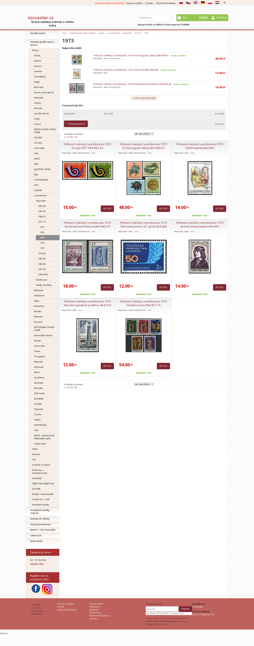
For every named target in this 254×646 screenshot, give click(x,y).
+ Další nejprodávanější (143, 97)
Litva (36, 185)
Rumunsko (39, 367)
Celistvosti (35, 535)
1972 (42, 232)
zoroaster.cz (41, 18)
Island (37, 158)
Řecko (37, 372)
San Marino (39, 377)
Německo (38, 316)
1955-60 (42, 206)
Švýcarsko (38, 409)
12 (65, 137)
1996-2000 (43, 274)
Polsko (37, 351)
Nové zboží (36, 541)
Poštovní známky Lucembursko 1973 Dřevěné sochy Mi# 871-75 (143, 303)
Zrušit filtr (219, 124)
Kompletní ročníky (40, 504)
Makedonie (39, 295)
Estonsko (38, 108)
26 (68, 137)
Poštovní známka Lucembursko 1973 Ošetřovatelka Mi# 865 (125, 69)
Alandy (37, 55)
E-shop (149, 618)
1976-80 (42, 253)
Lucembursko (40, 195)
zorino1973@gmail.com (203, 614)
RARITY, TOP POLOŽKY (43, 529)
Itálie (36, 163)
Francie (37, 124)
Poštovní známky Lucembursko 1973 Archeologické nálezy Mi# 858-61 (131, 55)
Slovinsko (38, 388)
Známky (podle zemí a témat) (42, 43)
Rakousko (38, 361)
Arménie (38, 71)
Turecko (38, 414)
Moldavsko (39, 306)
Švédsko (38, 404)
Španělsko (39, 398)
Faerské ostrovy (41, 113)
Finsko (37, 118)
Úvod (64, 33)
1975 (42, 248)
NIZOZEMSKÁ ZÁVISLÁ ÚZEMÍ (44, 329)
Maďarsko (38, 290)
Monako (38, 311)
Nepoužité (41, 200)
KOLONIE (36, 488)
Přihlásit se (95, 606)
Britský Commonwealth (43, 494)
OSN (36, 430)
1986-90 (42, 264)
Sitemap (93, 618)
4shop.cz (162, 624)
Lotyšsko (38, 190)
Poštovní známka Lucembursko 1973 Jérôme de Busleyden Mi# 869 (200, 224)
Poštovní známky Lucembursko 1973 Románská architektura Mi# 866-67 (132, 84)
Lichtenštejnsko (41, 179)
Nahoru (4, 633)
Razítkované (41, 279)
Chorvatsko (39, 148)
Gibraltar (38, 137)
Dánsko (37, 103)
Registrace (94, 609)
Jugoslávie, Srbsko (42, 169)
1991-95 (42, 269)
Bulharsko (38, 97)
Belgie (37, 82)
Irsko (36, 153)
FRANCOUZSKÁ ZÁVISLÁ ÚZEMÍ (45, 131)
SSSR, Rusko (39, 393)
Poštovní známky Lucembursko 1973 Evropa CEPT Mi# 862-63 (87, 146)
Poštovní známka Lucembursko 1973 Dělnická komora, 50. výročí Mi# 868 (143, 224)
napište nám (37, 563)
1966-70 (42, 216)
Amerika (36, 454)
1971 (42, 227)
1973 (42, 237)
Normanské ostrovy (43, 335)
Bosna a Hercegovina (44, 92)
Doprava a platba (134, 3)
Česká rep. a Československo (39, 471)
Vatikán (37, 419)
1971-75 (42, 221)
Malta (36, 300)
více (93, 153)
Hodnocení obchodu (99, 615)
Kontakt (149, 3)
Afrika (34, 449)
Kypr (36, 174)
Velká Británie (40, 425)
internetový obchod (163, 618)
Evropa (35, 50)
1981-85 (42, 258)
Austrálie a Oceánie (41, 464)
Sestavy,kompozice (40, 524)
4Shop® (157, 621)
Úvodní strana (37, 33)
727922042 (197, 607)
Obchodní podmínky (165, 3)
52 (72, 137)
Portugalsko (39, 356)
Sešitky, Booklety (43, 285)
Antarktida (37, 478)
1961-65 (42, 211)
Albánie (37, 60)
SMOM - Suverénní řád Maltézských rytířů (44, 437)
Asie (34, 459)
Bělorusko (39, 87)
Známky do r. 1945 (40, 499)
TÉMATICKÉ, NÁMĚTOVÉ (43, 483)
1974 (42, 243)
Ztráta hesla (95, 612)
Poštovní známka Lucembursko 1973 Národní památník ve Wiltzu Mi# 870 (87, 303)
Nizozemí (38, 322)
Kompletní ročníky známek (39, 512)
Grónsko (38, 142)
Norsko (37, 340)
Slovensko (38, 382)
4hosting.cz (181, 621)
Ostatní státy (40, 443)
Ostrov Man (39, 346)
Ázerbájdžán (40, 76)
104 (75, 137)
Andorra (38, 66)
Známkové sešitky (39, 518)
